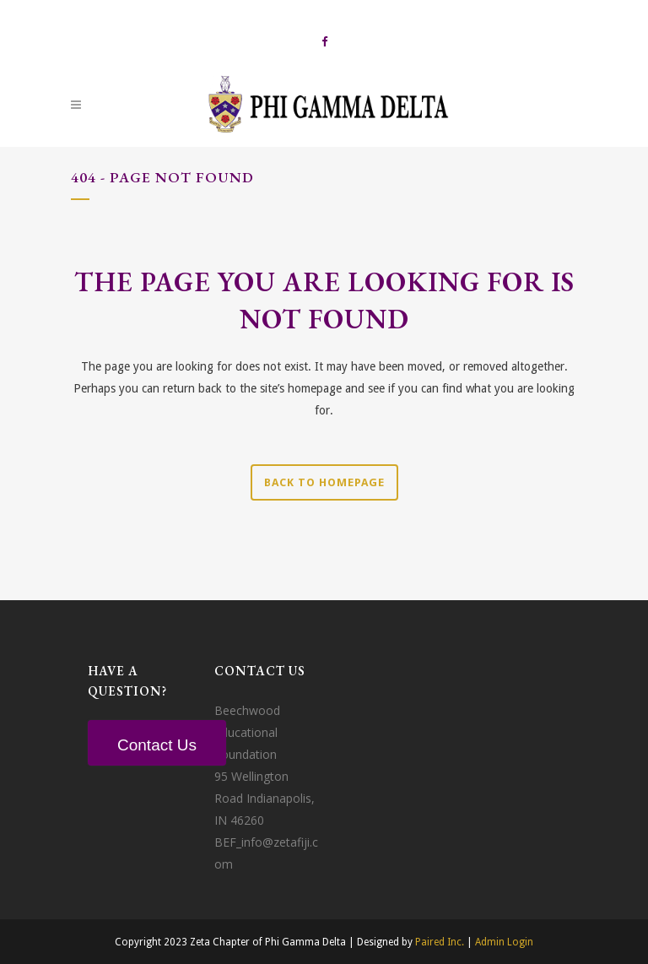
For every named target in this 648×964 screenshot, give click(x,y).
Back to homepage (324, 482)
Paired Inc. (439, 942)
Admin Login (504, 942)
